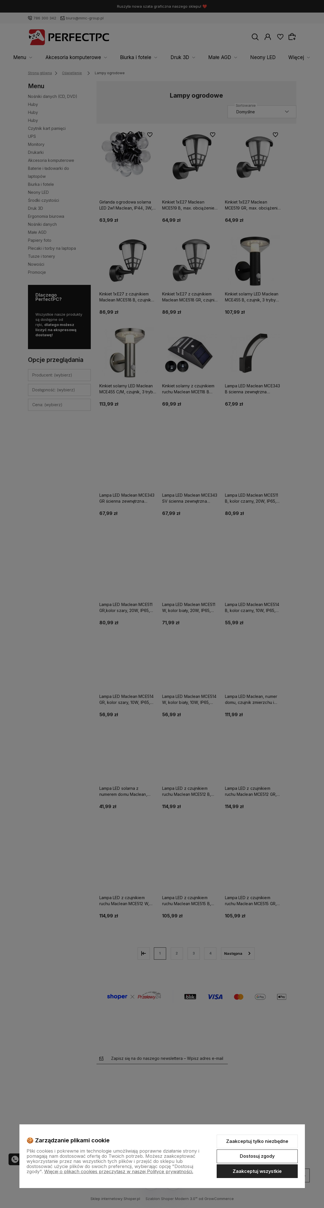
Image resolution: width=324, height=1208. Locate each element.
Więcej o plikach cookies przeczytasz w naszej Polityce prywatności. (118, 1171)
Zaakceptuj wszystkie (257, 1171)
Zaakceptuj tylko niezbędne (257, 1141)
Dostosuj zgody (257, 1156)
